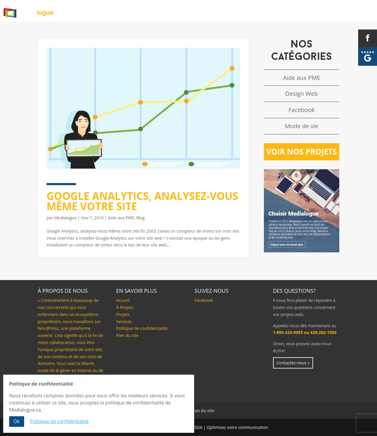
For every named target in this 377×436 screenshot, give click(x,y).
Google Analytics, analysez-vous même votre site (142, 201)
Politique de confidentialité (141, 328)
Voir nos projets (301, 151)
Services (124, 321)
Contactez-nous (351, 10)
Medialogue (65, 218)
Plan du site (127, 335)
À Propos (190, 10)
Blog (308, 10)
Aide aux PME (121, 218)
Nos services (234, 10)
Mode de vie (301, 126)
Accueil (154, 10)
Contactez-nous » (293, 363)
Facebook (301, 110)
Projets (276, 10)
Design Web (301, 94)
